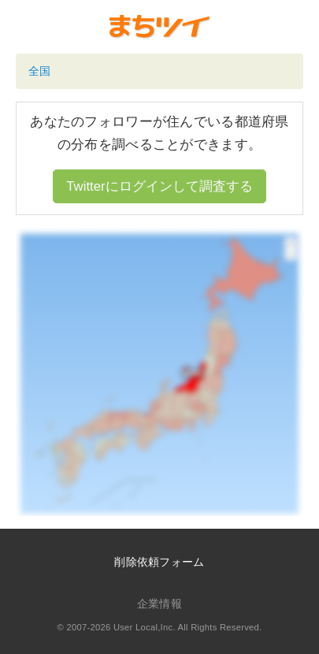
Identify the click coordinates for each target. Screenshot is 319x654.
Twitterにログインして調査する (159, 186)
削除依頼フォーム (159, 562)
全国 (39, 71)
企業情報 (159, 603)
